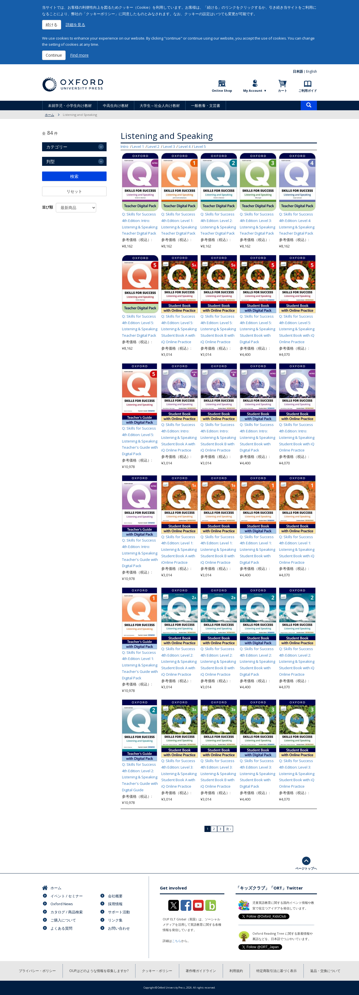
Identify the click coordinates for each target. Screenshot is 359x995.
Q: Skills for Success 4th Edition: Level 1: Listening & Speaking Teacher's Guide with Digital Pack (140, 665)
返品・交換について (325, 970)
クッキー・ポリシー (157, 970)
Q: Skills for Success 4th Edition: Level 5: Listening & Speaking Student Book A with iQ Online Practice (179, 329)
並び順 (47, 207)
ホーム (49, 115)
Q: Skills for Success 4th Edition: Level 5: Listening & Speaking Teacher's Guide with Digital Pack (140, 441)
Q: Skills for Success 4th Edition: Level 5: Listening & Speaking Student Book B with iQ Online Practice (218, 329)
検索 (74, 176)
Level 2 (153, 146)
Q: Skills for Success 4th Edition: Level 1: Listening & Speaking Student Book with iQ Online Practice (296, 549)
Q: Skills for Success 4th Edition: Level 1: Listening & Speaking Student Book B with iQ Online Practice (218, 549)
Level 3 (169, 146)
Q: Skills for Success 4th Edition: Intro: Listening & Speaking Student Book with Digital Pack (257, 437)
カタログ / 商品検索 (66, 911)
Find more (79, 55)
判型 (50, 161)
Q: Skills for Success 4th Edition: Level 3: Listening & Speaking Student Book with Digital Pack (257, 773)
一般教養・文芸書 (205, 105)
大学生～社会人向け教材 (160, 105)
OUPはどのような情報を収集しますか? (98, 970)
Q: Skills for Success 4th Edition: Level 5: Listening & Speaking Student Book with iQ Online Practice (296, 329)
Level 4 (184, 146)
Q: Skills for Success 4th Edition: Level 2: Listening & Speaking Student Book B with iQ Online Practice (218, 661)
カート (282, 90)
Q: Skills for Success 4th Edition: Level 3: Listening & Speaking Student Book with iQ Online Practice (296, 773)
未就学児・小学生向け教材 (70, 105)
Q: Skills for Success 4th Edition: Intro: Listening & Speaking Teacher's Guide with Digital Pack (140, 553)
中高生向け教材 (115, 105)
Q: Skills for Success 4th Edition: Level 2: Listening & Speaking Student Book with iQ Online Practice (296, 661)
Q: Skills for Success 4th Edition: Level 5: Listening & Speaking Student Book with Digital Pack (257, 329)
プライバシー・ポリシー (37, 970)
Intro (124, 146)
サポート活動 (119, 911)
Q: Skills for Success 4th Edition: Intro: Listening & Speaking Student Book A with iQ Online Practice (179, 437)
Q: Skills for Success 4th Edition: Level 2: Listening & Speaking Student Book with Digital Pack (257, 661)
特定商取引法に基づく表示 (276, 970)
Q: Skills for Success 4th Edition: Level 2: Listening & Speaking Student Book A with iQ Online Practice (179, 661)
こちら (176, 941)
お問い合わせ (119, 928)
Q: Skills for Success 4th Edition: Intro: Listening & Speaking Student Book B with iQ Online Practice (218, 437)
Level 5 (200, 146)
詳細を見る (75, 24)
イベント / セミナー (66, 895)
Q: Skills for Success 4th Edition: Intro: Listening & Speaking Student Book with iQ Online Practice (296, 437)
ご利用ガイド (307, 90)
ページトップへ (306, 868)
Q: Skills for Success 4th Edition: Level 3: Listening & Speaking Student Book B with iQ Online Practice (218, 773)
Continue (54, 55)
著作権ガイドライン (201, 970)
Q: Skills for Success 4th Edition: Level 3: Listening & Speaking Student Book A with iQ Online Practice (179, 773)
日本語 (298, 71)
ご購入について (63, 920)
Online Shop (222, 90)
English (311, 71)
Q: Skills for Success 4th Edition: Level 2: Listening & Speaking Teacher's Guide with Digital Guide (140, 777)
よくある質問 (61, 928)
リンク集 (115, 920)
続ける (51, 24)
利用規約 (236, 970)
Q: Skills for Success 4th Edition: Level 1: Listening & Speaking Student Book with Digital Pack (257, 549)
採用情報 (115, 903)
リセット (74, 191)
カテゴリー (56, 147)
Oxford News (61, 903)
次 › (228, 829)
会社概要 (115, 895)
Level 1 (138, 146)
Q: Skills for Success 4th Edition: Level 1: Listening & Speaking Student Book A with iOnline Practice (179, 549)
